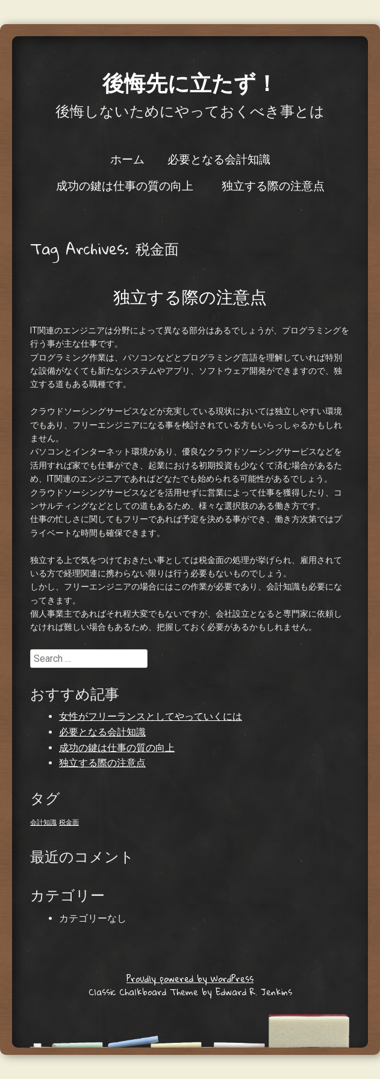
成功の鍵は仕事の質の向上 (124, 185)
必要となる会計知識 (218, 158)
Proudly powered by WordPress (190, 978)
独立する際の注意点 (273, 185)
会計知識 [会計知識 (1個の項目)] (43, 822)
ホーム (127, 158)
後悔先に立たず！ (190, 82)
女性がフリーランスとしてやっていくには (150, 716)
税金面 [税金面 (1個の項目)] (69, 822)
